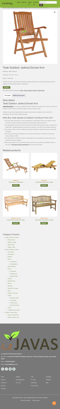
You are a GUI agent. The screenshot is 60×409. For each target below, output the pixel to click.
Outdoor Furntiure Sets (11, 312)
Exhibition (48, 379)
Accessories (11, 252)
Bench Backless (12, 266)
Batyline (10, 256)
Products (3, 385)
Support (18, 376)
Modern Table (11, 247)
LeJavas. (7, 3)
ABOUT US (30, 3)
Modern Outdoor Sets (13, 317)
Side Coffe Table (14, 305)
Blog (47, 382)
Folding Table (13, 302)
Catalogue (48, 376)
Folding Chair (27, 7)
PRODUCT (24, 2)
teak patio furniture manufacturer (20, 144)
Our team (33, 379)
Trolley (9, 307)
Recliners (10, 286)
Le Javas (24, 397)
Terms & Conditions (25, 400)
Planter (9, 283)
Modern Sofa (11, 244)
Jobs (32, 376)
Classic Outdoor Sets (13, 315)
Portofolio (3, 388)
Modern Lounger (12, 242)
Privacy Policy (34, 385)
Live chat (18, 382)
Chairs (21, 7)
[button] (54, 12)
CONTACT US (36, 3)
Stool (9, 290)
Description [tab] (8, 95)
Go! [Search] (41, 5)
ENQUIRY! (6, 87)
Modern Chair (11, 239)
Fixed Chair (13, 271)
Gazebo (10, 278)
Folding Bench (14, 264)
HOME (18, 2)
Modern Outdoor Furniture (12, 237)
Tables (9, 295)
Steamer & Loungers (13, 288)
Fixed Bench (13, 261)
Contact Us (4, 382)
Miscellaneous (11, 281)
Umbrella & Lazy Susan (14, 310)
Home (4, 7)
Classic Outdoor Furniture (13, 7)
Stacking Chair (14, 276)
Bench (9, 259)
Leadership (34, 382)
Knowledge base (20, 379)
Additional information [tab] (19, 95)
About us (3, 379)
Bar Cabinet (11, 254)
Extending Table (14, 298)
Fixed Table (13, 300)
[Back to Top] (54, 403)
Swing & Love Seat (12, 293)
